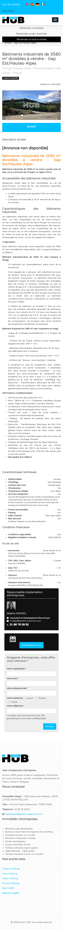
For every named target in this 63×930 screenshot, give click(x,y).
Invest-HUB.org (10, 878)
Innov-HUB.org (9, 873)
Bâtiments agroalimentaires (19, 828)
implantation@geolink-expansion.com (23, 814)
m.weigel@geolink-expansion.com (25, 621)
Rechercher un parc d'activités (31, 33)
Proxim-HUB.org (10, 883)
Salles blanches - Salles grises (20, 851)
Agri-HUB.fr (8, 888)
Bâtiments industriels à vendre (20, 838)
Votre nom (12, 678)
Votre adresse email (16, 688)
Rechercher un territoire (32, 28)
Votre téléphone (15, 706)
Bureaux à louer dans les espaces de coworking (29, 831)
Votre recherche (14, 698)
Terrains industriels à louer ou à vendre (24, 854)
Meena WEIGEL (17, 613)
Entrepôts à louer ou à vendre (20, 835)
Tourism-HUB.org (11, 868)
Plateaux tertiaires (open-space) (21, 847)
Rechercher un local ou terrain (32, 39)
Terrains (40, 698)
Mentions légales (10, 893)
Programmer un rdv (31, 645)
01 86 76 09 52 (12, 4)
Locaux (28, 698)
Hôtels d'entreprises (15, 841)
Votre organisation (16, 668)
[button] (8, 11)
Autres (13, 702)
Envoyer (50, 726)
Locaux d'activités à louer (18, 844)
